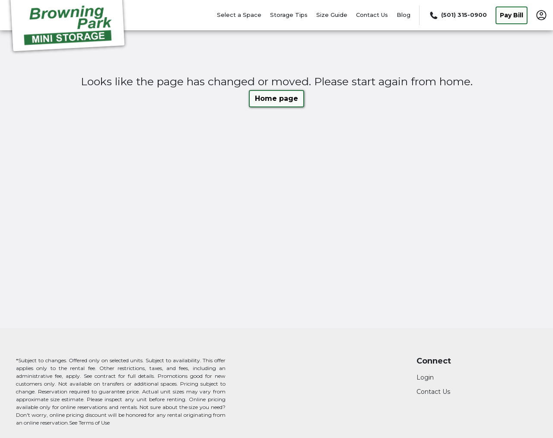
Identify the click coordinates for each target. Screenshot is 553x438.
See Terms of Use (89, 422)
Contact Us (372, 14)
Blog (403, 14)
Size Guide (331, 14)
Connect (433, 361)
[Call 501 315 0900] (457, 15)
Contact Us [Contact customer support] (433, 392)
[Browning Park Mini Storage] (67, 27)
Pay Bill (511, 15)
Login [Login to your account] (425, 377)
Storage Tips (289, 14)
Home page (276, 98)
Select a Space (239, 14)
